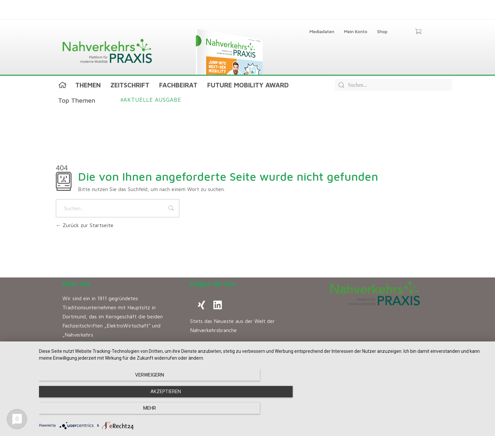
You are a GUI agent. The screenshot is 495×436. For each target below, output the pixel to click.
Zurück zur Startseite (84, 225)
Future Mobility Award (248, 85)
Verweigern (106, 409)
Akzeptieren (263, 409)
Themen (88, 85)
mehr (421, 409)
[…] (99, 335)
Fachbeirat (178, 85)
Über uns (76, 284)
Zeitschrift (129, 85)
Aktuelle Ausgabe (151, 99)
